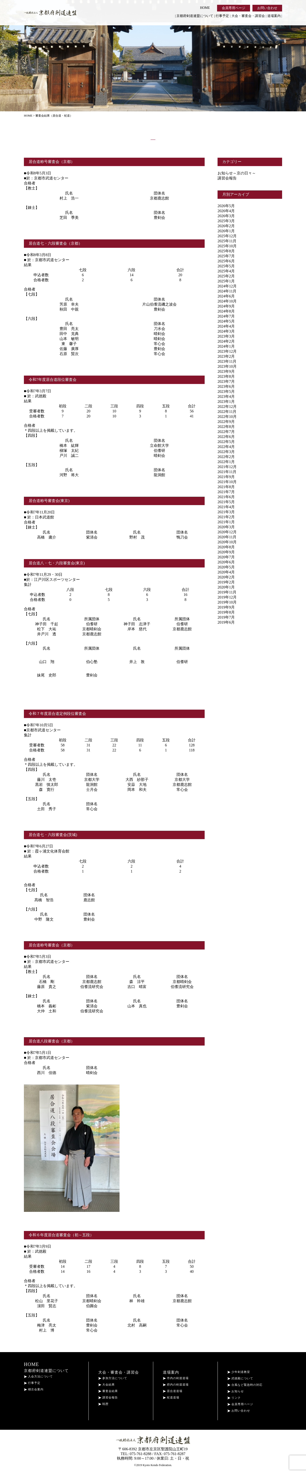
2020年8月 (226, 547)
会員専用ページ (233, 8)
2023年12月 (227, 351)
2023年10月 (227, 366)
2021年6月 (226, 497)
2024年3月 (226, 331)
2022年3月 (226, 452)
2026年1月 (226, 231)
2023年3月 (226, 336)
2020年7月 (226, 557)
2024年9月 (226, 306)
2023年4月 (226, 396)
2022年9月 (226, 422)
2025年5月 (226, 266)
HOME (205, 8)
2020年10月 (227, 542)
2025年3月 (226, 221)
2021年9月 (226, 477)
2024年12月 (227, 286)
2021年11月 (227, 472)
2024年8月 (226, 311)
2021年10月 (227, 482)
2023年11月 (227, 361)
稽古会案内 (34, 1389)
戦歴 (103, 1404)
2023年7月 (226, 381)
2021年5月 (226, 502)
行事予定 (222, 16)
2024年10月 (227, 301)
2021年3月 (226, 512)
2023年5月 (226, 391)
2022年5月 (226, 442)
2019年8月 (226, 612)
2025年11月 (227, 241)
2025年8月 (226, 251)
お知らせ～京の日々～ (237, 173)
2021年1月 (226, 522)
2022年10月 (227, 417)
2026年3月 (226, 216)
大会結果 (106, 1384)
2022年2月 (226, 457)
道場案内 (274, 16)
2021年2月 (226, 517)
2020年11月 (227, 537)
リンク (234, 1397)
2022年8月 (226, 427)
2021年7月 (226, 492)
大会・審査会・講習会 (248, 16)
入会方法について (38, 1376)
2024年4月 (226, 326)
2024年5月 (226, 321)
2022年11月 (227, 412)
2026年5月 (226, 206)
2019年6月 (226, 622)
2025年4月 (226, 271)
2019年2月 (226, 582)
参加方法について (112, 1378)
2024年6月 (226, 296)
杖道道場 (171, 1397)
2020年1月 (226, 587)
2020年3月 (226, 527)
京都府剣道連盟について (194, 16)
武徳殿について (240, 1378)
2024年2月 (226, 341)
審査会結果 (108, 1391)
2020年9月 (226, 552)
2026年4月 (226, 211)
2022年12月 (227, 407)
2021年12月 (227, 467)
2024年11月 (227, 291)
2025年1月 (226, 281)
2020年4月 (226, 572)
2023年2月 (226, 356)
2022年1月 (226, 462)
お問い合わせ (267, 8)
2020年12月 (227, 532)
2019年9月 (226, 607)
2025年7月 (226, 256)
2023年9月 (226, 371)
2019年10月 (227, 602)
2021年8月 (226, 487)
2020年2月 (226, 577)
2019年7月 (226, 617)
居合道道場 (172, 1391)
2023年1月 (226, 401)
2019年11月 (227, 592)
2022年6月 (226, 437)
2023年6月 (226, 386)
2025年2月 (226, 276)
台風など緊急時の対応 (244, 1385)
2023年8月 (226, 376)
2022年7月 (226, 432)
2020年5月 (226, 567)
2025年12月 (227, 236)
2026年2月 (226, 226)
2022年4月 (226, 447)
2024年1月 (226, 346)
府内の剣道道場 (176, 1384)
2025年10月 (227, 246)
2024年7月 (226, 316)
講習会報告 (227, 178)
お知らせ (235, 1391)
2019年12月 (227, 597)
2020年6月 (226, 562)
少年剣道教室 (238, 1372)
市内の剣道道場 (176, 1378)
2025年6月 (226, 261)
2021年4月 (226, 507)
